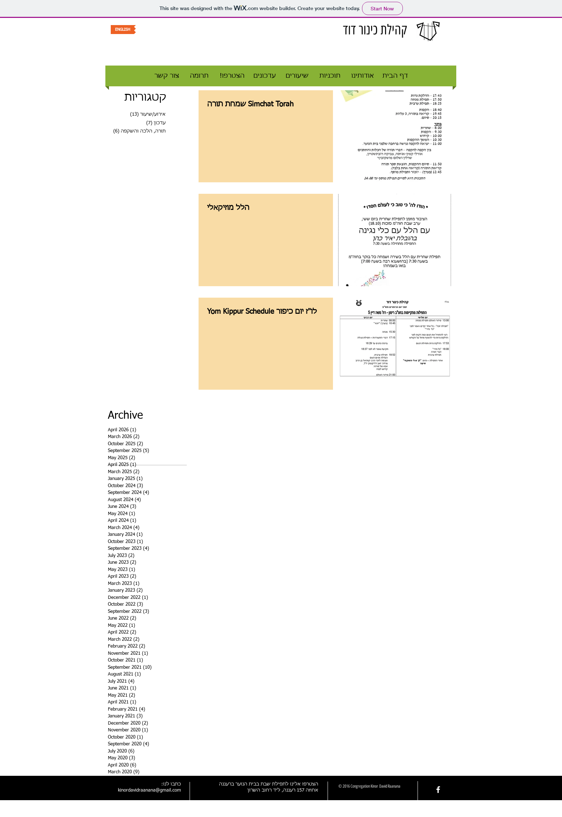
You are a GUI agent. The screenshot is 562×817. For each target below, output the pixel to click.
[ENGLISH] (122, 29)
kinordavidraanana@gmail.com (149, 790)
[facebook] (438, 789)
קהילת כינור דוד (375, 29)
